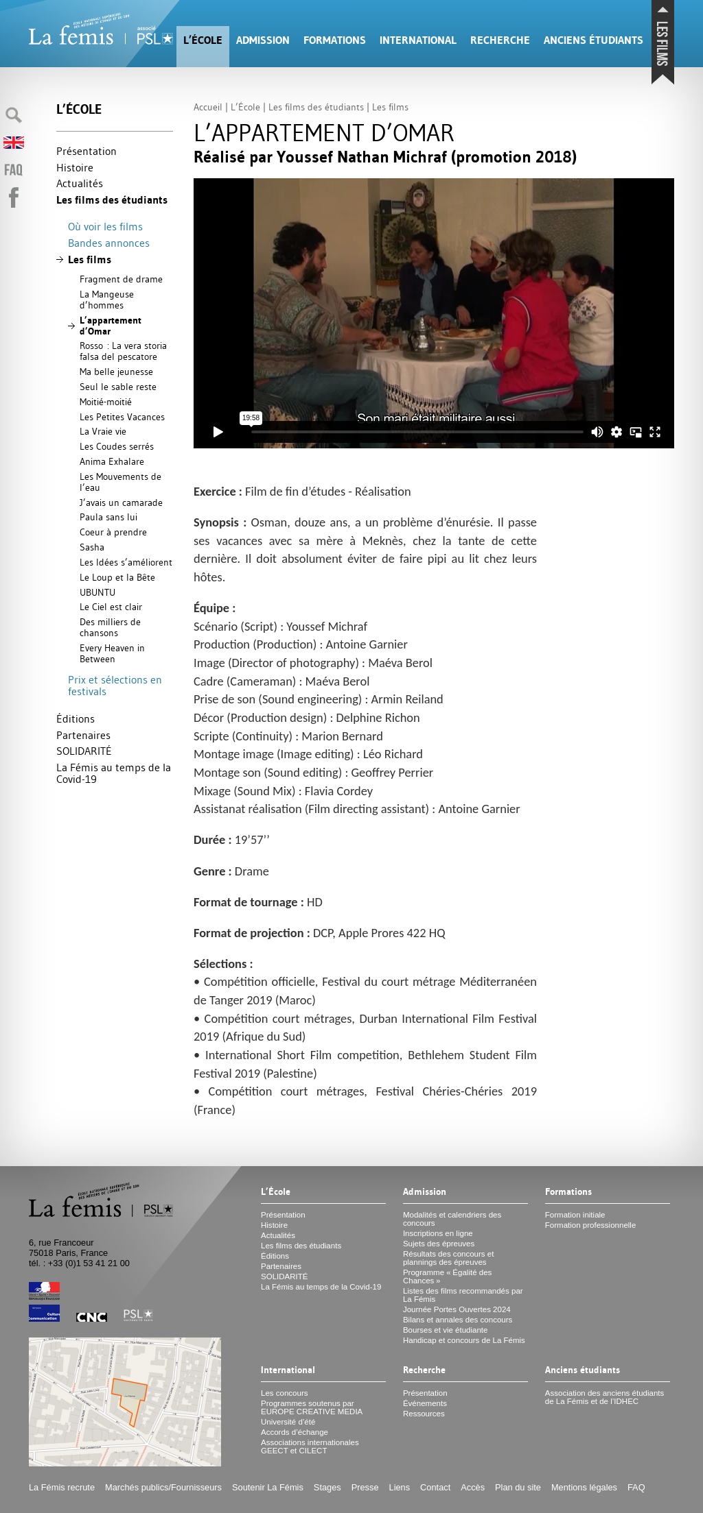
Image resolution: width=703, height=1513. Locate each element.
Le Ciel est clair (111, 607)
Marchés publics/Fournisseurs (163, 1487)
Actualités (79, 183)
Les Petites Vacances (122, 417)
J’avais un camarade (121, 502)
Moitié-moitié (106, 402)
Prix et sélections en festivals (115, 686)
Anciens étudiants (593, 40)
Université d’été (288, 1422)
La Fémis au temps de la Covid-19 (113, 773)
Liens (400, 1487)
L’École (202, 40)
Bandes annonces (109, 243)
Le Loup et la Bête (117, 577)
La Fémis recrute (62, 1487)
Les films (89, 259)
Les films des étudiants (112, 200)
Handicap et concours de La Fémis (464, 1340)
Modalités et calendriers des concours (452, 1219)
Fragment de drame (121, 279)
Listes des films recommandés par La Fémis (463, 1295)
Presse (365, 1487)
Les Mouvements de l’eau (120, 482)
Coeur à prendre (113, 532)
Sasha (92, 547)
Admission (263, 40)
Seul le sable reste (118, 386)
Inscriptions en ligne (438, 1233)
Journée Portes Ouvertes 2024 (457, 1309)
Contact (435, 1487)
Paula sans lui (108, 517)
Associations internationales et (310, 1446)
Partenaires (83, 735)
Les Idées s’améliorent (126, 562)
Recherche (500, 40)
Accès (473, 1487)
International (418, 40)
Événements (425, 1403)
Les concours (284, 1393)
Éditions (75, 718)
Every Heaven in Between (112, 653)
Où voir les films (105, 226)
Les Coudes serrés (117, 446)
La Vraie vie (103, 431)
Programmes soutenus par (311, 1407)
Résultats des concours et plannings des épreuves (448, 1258)
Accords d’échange (294, 1432)
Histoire (74, 167)
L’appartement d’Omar (110, 325)
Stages (327, 1487)
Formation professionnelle (590, 1225)
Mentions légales (584, 1487)
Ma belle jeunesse (116, 371)
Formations (334, 40)
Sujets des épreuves (438, 1243)
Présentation (86, 151)
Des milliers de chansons (110, 627)
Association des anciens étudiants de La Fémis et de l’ (604, 1397)
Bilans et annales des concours (457, 1320)
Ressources (424, 1413)
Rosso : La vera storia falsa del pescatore (123, 351)
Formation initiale (575, 1215)
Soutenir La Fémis (267, 1487)
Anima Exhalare (112, 461)
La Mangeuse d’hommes (107, 299)
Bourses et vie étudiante (445, 1330)
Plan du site (518, 1487)
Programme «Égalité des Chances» (447, 1276)
